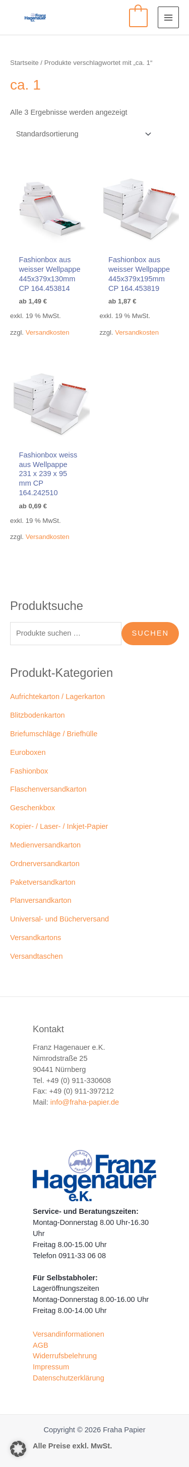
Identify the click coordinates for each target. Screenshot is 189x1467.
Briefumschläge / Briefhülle (53, 734)
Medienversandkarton (45, 845)
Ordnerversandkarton (45, 864)
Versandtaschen (36, 956)
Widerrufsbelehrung (65, 1356)
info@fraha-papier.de (84, 1102)
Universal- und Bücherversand (59, 919)
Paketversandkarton (43, 882)
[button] (18, 1449)
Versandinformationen (68, 1334)
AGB (40, 1345)
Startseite (24, 62)
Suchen (150, 633)
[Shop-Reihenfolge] (82, 134)
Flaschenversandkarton (48, 789)
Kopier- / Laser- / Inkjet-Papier (59, 826)
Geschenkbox (32, 808)
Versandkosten (48, 332)
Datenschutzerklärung (68, 1378)
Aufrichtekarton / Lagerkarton (57, 696)
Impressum (51, 1367)
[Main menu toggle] (168, 17)
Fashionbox (29, 771)
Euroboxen (28, 752)
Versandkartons (35, 938)
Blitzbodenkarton (37, 715)
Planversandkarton (41, 900)
